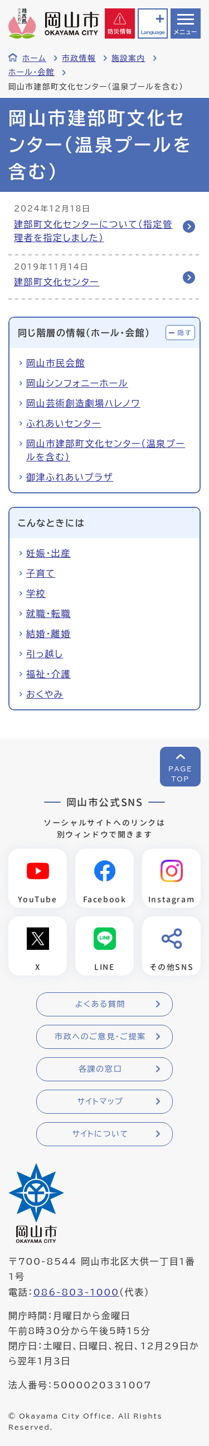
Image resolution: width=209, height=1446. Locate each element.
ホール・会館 (31, 72)
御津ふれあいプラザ (69, 477)
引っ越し (44, 653)
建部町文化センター (56, 281)
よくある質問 (100, 1004)
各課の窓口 (100, 1069)
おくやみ (45, 694)
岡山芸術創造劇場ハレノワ (83, 403)
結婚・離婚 (48, 633)
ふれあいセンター (63, 423)
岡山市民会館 (55, 363)
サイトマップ (100, 1101)
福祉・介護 (48, 674)
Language (152, 32)
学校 (36, 593)
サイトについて (100, 1134)
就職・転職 (48, 613)
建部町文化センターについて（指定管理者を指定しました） (93, 231)
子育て (40, 573)
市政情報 (79, 58)
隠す (184, 332)
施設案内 (128, 58)
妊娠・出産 (48, 553)
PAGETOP (180, 773)
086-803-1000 (76, 1292)
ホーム (34, 58)
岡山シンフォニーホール (77, 383)
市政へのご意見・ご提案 (100, 1036)
